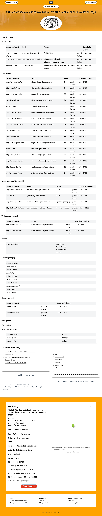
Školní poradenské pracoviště (18, 503)
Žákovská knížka (59, 365)
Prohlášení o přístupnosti (75, 503)
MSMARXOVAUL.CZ (51, 6)
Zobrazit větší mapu (73, 452)
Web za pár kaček (52, 512)
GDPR (11, 498)
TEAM (57, 512)
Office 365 (58, 368)
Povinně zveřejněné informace (18, 500)
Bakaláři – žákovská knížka (75, 498)
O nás (56, 354)
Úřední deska (58, 359)
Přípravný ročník (59, 357)
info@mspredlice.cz (26, 450)
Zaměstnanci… (29, 486)
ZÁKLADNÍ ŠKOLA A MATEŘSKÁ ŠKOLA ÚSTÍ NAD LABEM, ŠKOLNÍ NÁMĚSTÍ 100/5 (51, 12)
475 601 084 (27, 434)
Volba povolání (43, 503)
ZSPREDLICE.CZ (11, 2)
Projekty (57, 362)
